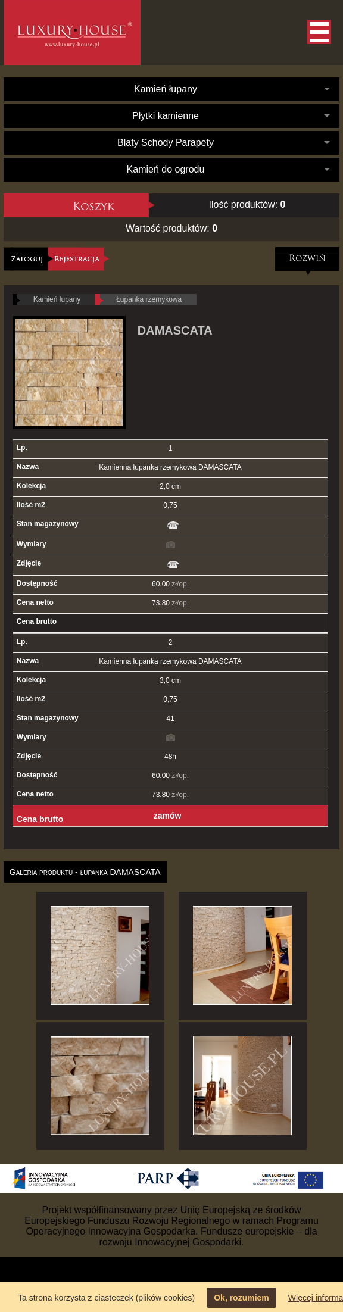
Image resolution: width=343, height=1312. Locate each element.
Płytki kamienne (165, 116)
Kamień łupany (165, 89)
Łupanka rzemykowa (149, 299)
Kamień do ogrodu (166, 169)
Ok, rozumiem (241, 1297)
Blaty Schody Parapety (165, 143)
